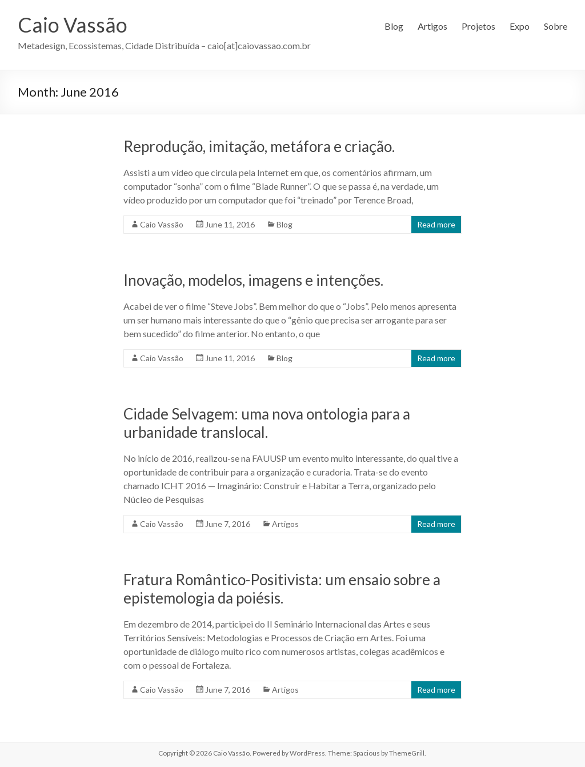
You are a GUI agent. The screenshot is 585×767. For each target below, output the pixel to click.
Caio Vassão (72, 24)
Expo (520, 26)
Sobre (555, 26)
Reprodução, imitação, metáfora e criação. (259, 146)
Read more (436, 224)
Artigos (432, 26)
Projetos (478, 26)
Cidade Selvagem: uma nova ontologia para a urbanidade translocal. (266, 423)
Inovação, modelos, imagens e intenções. (253, 280)
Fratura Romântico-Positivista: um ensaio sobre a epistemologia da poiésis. (281, 588)
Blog (393, 26)
